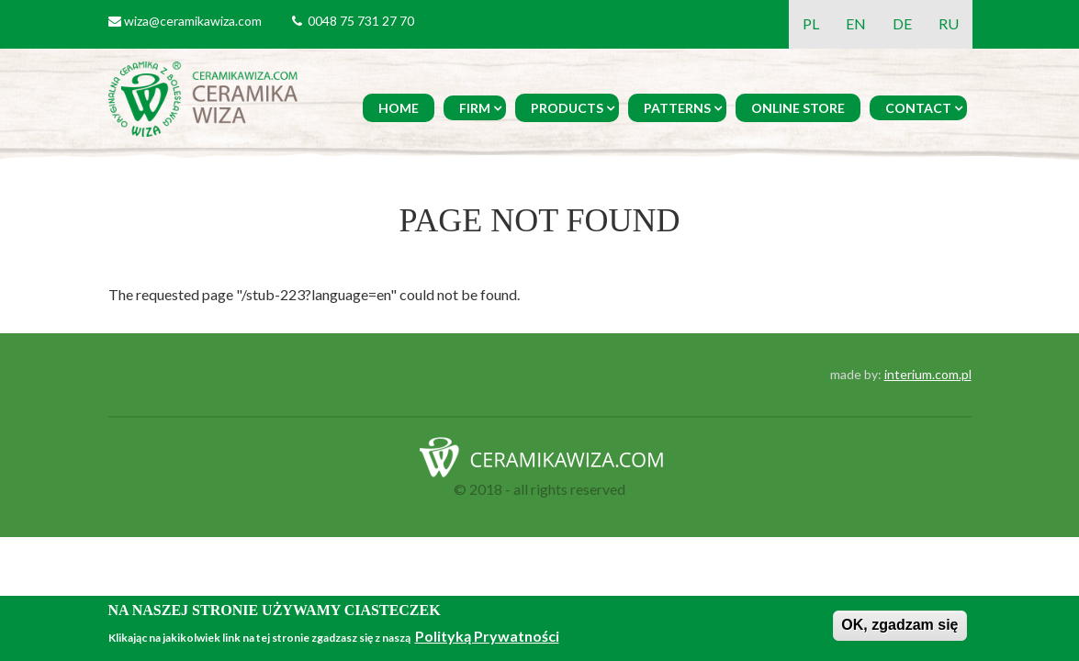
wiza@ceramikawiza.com (193, 20)
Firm (474, 108)
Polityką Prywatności (487, 635)
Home (398, 108)
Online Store (798, 108)
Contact (918, 108)
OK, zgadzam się (899, 625)
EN (856, 23)
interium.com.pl (928, 374)
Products (567, 108)
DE (902, 23)
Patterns (677, 108)
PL (811, 23)
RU (949, 23)
